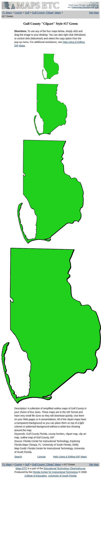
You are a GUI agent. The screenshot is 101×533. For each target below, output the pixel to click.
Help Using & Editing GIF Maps (70, 456)
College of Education (36, 475)
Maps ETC (21, 468)
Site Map (94, 12)
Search (18, 456)
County (18, 12)
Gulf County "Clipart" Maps (46, 12)
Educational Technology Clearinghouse (64, 468)
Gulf (27, 12)
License (41, 456)
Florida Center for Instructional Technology (55, 472)
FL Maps (7, 12)
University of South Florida (62, 475)
